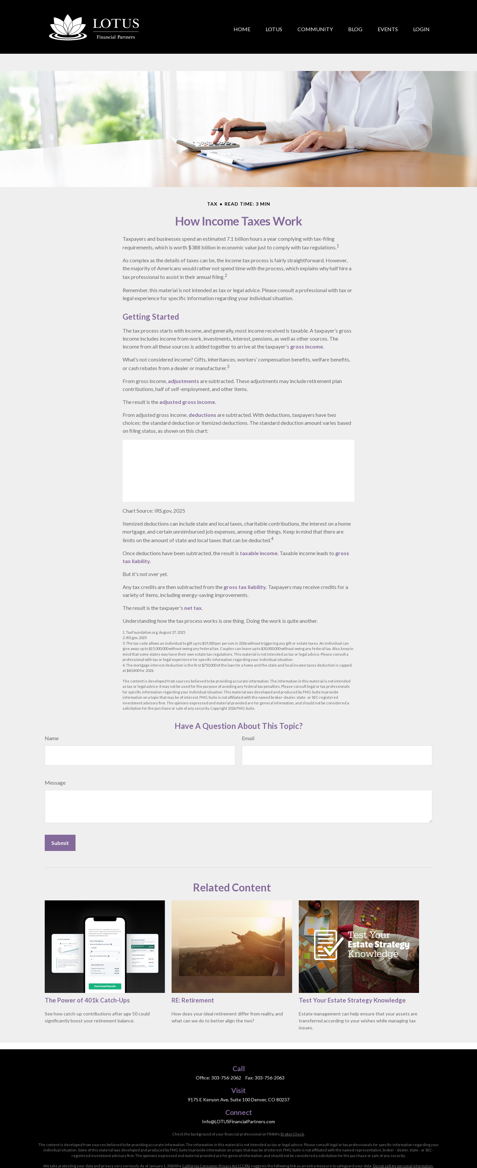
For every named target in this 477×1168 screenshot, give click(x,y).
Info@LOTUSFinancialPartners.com (238, 1091)
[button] (242, 21)
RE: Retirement (193, 970)
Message (55, 752)
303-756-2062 (226, 1048)
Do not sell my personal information (403, 1136)
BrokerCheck (292, 1104)
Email (248, 708)
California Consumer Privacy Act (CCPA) (216, 1136)
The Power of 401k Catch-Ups (87, 970)
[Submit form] (60, 813)
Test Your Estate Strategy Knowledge (352, 970)
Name (52, 708)
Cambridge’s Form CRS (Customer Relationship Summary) (382, 1157)
